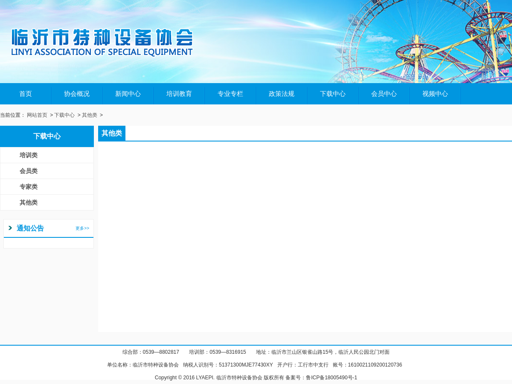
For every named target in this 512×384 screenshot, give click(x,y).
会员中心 (384, 93)
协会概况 (77, 93)
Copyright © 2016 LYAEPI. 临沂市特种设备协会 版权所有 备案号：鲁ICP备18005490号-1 (256, 378)
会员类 (29, 170)
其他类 (89, 115)
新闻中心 (128, 93)
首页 (25, 93)
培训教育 (179, 93)
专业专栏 (230, 93)
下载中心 (333, 93)
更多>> (82, 228)
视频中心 (435, 93)
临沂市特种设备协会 (156, 365)
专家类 (29, 186)
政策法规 (281, 93)
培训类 (29, 155)
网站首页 (37, 115)
